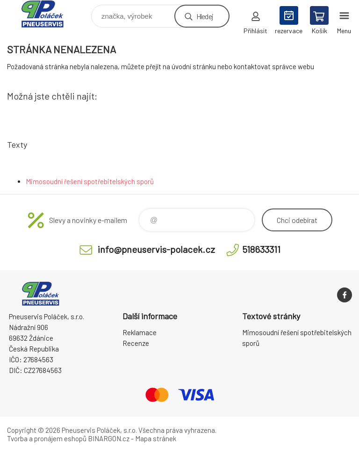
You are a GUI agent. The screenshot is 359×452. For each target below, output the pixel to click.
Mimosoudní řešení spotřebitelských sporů (90, 181)
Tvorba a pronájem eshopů (46, 438)
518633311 (261, 249)
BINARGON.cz (108, 438)
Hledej (204, 16)
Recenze (135, 343)
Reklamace (139, 332)
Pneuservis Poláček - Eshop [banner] (48, 14)
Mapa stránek (155, 438)
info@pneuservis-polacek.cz (156, 249)
